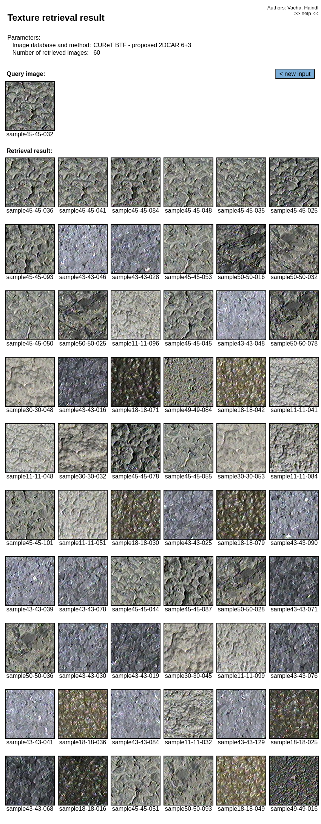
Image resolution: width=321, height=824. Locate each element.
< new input (294, 74)
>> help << (306, 13)
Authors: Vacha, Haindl (292, 8)
